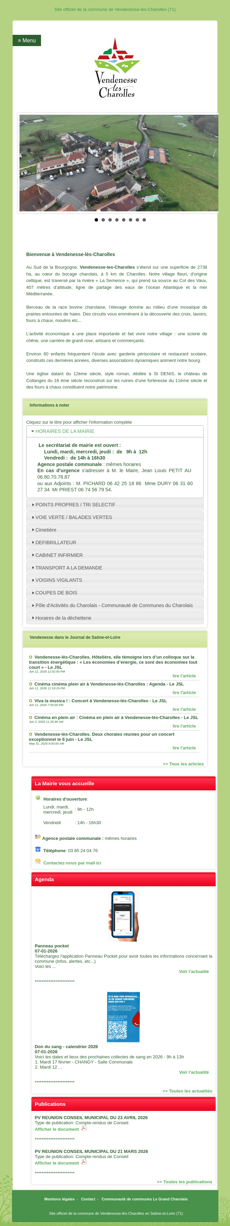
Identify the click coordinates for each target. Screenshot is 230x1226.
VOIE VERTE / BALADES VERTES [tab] (71, 517)
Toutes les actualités (190, 1091)
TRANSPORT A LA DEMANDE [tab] (66, 567)
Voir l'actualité (194, 971)
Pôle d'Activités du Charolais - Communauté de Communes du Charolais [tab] (111, 605)
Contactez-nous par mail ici (72, 862)
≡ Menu (27, 40)
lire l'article (184, 675)
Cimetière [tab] (43, 530)
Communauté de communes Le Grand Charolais (145, 1199)
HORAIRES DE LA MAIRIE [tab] (62, 431)
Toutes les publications (188, 1181)
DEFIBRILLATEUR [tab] (53, 542)
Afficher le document (61, 1129)
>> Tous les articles (183, 763)
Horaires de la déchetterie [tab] (61, 618)
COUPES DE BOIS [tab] (53, 593)
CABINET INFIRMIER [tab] (56, 555)
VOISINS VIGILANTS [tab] (56, 580)
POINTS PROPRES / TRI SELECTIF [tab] (73, 505)
